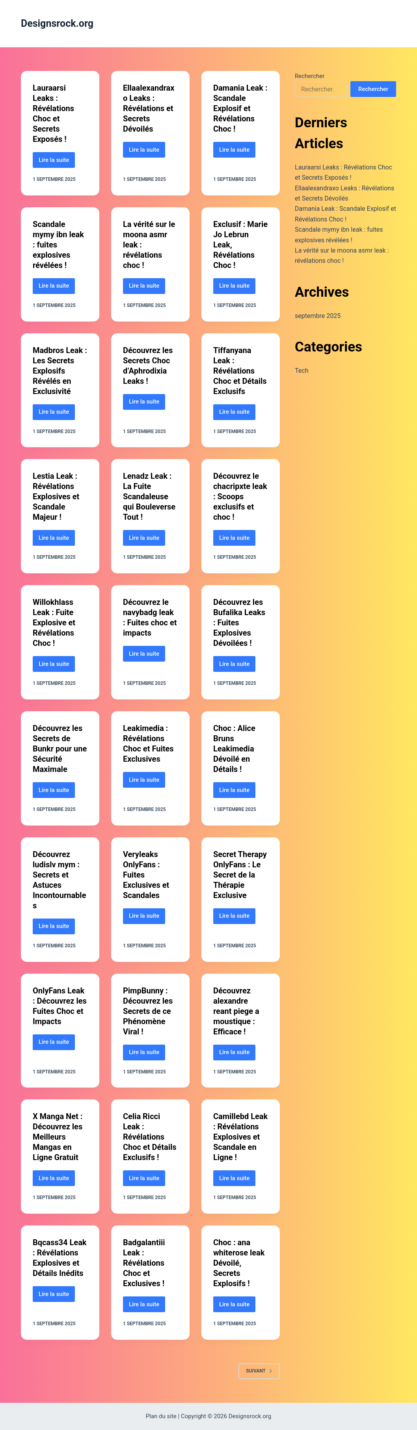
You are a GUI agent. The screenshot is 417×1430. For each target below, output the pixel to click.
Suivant (259, 1371)
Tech (301, 370)
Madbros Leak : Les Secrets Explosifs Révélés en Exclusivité (60, 371)
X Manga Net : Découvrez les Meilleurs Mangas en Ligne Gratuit (57, 1137)
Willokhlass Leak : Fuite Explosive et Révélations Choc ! (54, 622)
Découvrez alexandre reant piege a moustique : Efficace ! (236, 1011)
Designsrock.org (57, 23)
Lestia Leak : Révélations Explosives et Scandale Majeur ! (56, 496)
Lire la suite (57, 162)
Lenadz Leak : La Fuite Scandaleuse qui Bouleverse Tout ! (149, 496)
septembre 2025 (318, 316)
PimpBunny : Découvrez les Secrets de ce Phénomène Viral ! (148, 1011)
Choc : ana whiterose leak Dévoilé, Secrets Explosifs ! (239, 1263)
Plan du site (161, 1416)
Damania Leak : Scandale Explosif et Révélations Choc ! (240, 108)
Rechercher (309, 76)
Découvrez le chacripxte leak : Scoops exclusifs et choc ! (240, 496)
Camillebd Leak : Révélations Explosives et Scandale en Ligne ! (240, 1137)
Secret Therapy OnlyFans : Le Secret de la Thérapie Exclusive (240, 875)
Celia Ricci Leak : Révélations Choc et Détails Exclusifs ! (150, 1137)
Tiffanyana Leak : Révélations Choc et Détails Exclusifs (240, 371)
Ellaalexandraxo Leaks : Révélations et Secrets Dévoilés (149, 108)
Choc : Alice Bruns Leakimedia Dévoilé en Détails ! (234, 748)
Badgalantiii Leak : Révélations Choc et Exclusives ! (144, 1263)
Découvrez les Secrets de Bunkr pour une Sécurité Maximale (60, 748)
